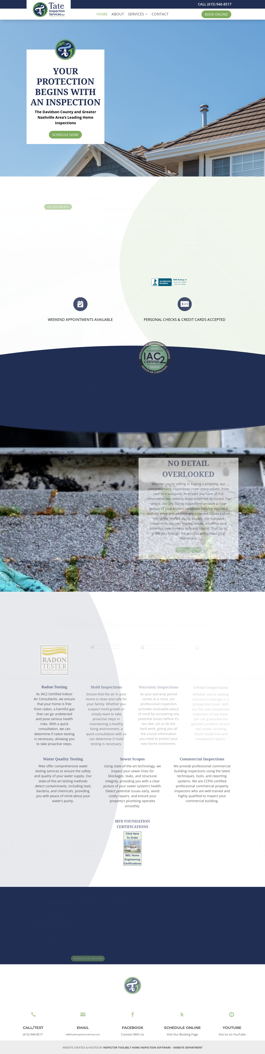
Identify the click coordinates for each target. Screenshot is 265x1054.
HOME (102, 15)
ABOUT (118, 15)
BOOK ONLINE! (216, 14)
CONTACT (160, 15)
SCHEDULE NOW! (65, 134)
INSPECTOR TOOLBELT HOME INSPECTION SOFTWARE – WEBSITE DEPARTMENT (152, 1047)
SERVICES (136, 15)
